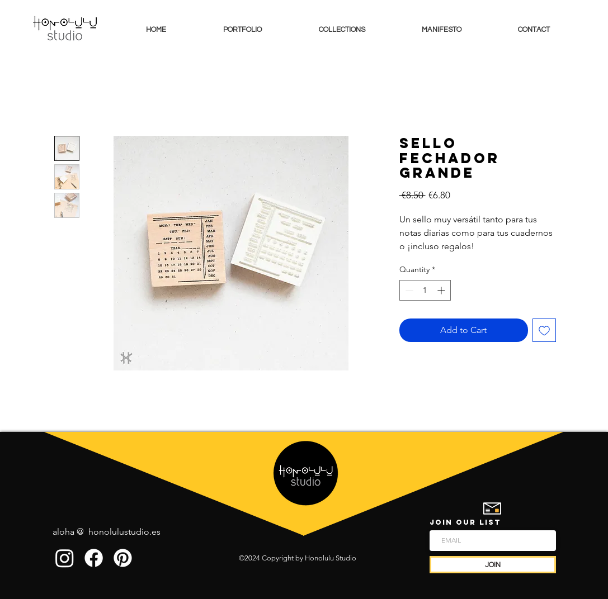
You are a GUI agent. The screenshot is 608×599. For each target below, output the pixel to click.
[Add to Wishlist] (544, 330)
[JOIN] (493, 564)
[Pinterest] (123, 558)
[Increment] (442, 290)
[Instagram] (65, 558)
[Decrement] (408, 290)
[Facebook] (94, 558)
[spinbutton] (425, 290)
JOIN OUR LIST (465, 522)
